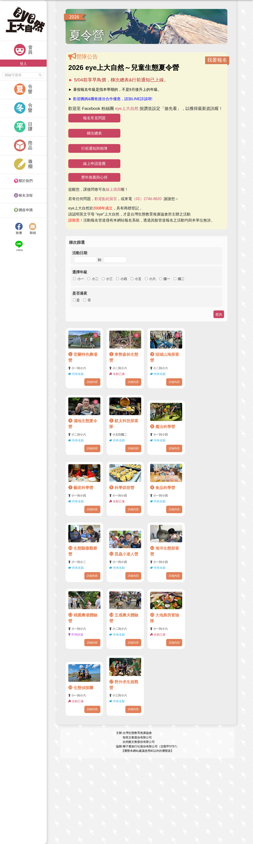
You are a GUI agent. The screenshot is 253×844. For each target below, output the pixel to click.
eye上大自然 (126, 108)
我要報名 (217, 60)
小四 (123, 278)
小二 (95, 278)
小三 (109, 278)
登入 (23, 64)
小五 (138, 278)
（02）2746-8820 (147, 199)
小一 (80, 278)
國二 (181, 278)
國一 (166, 278)
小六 (152, 278)
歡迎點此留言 (106, 199)
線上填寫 (113, 189)
